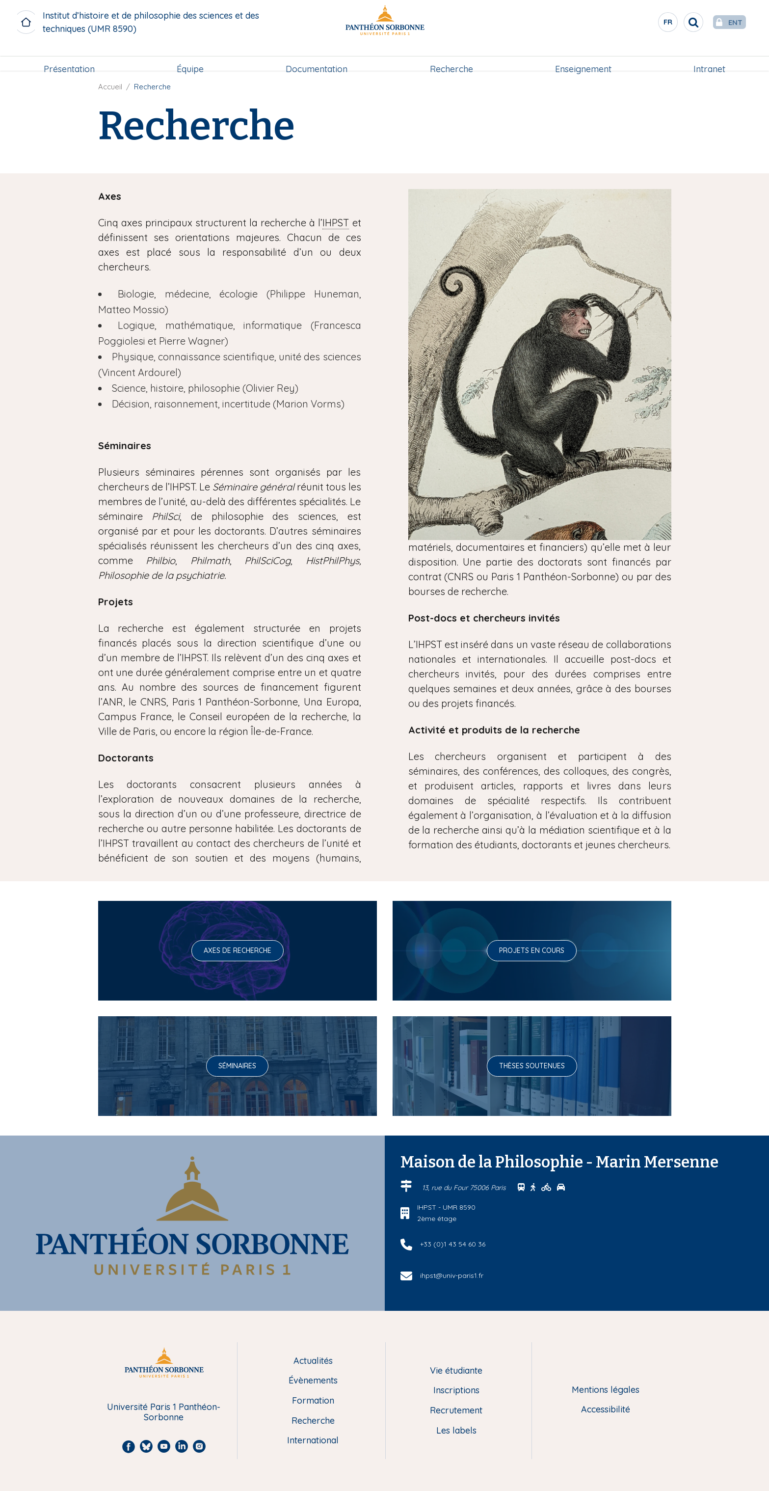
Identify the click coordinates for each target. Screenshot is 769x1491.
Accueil (110, 86)
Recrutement (456, 1411)
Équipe (190, 57)
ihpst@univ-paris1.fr (451, 1275)
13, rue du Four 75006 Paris (465, 1187)
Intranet (709, 57)
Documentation (316, 57)
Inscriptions (456, 1390)
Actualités (313, 1361)
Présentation (69, 57)
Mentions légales (605, 1390)
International (313, 1441)
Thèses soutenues (532, 1065)
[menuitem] (69, 57)
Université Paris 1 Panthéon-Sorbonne (163, 1412)
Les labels (456, 1431)
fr (649, 24)
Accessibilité (605, 1410)
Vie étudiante (456, 1371)
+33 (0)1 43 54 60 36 (452, 1244)
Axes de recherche (237, 950)
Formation (313, 1401)
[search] (674, 22)
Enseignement (583, 57)
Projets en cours (531, 950)
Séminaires (237, 1065)
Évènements (313, 1381)
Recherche (451, 57)
